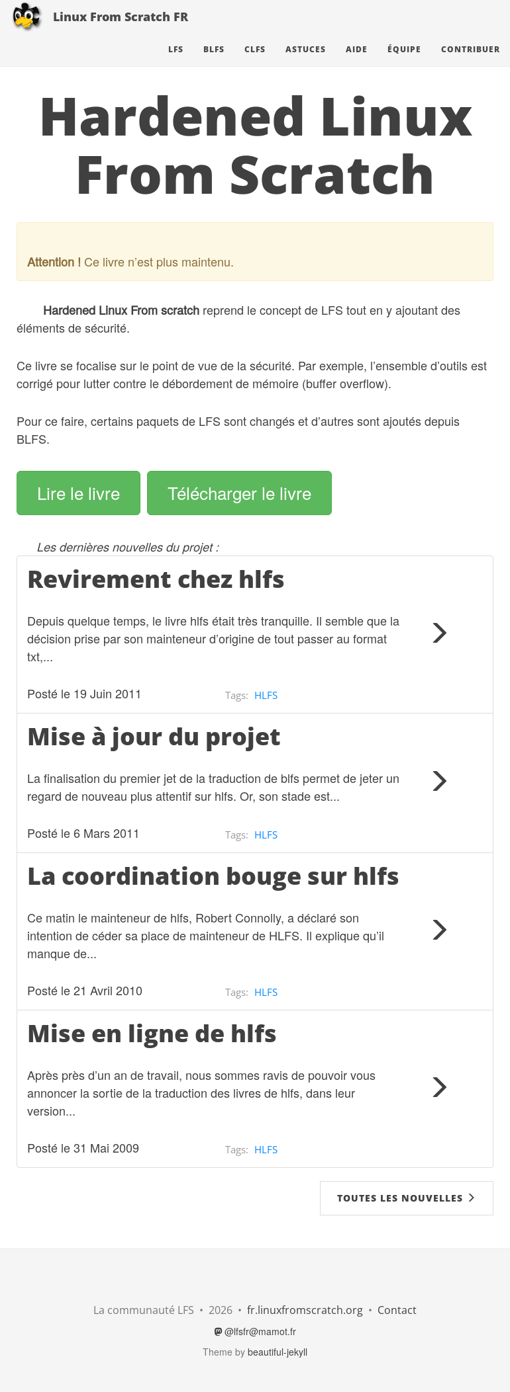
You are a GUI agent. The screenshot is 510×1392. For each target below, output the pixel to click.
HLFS (266, 695)
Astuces (305, 62)
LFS (175, 62)
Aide (357, 62)
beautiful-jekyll (277, 1351)
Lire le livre (78, 492)
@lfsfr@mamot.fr (255, 1331)
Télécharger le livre (239, 492)
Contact (397, 1310)
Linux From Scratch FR (120, 30)
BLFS (214, 62)
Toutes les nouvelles (406, 1198)
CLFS (255, 62)
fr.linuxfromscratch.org (305, 1310)
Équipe (404, 62)
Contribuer (470, 62)
